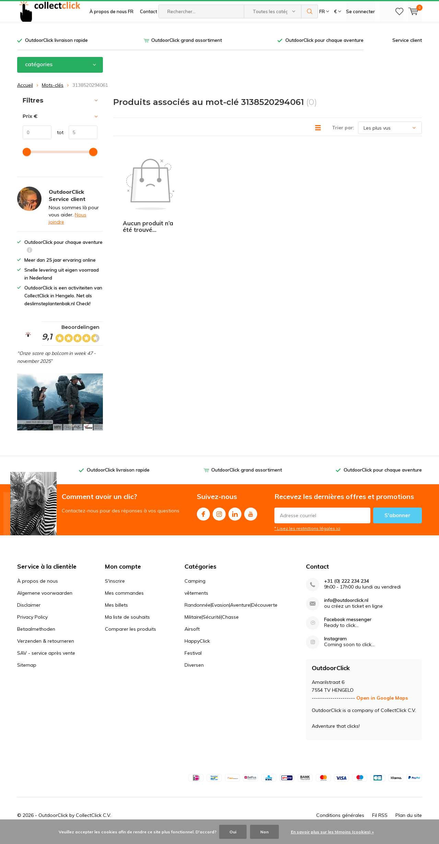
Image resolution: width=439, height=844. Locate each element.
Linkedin (234, 523)
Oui (232, 831)
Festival (193, 663)
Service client (407, 50)
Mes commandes (124, 603)
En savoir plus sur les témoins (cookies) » (332, 831)
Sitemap (26, 675)
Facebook (203, 523)
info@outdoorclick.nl (346, 611)
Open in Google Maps (382, 708)
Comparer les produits (130, 639)
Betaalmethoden (36, 639)
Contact (148, 31)
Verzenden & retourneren (45, 651)
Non (264, 831)
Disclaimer (28, 615)
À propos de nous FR (111, 31)
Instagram (219, 523)
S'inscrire (115, 591)
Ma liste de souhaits (127, 627)
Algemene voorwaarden (44, 603)
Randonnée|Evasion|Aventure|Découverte (231, 615)
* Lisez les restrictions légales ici (307, 538)
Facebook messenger (347, 630)
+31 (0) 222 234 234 (346, 591)
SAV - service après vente (46, 663)
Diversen (194, 675)
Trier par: (343, 138)
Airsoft (192, 639)
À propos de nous (37, 591)
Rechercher (309, 31)
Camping (195, 591)
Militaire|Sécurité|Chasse (212, 627)
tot (57, 143)
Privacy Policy (32, 627)
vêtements (196, 603)
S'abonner (397, 525)
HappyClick (197, 651)
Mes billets (116, 615)
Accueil (25, 95)
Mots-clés (52, 95)
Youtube (250, 523)
